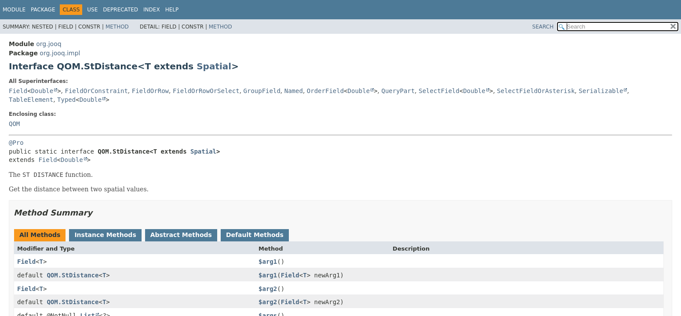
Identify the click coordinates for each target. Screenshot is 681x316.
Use (92, 10)
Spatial (214, 66)
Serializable (601, 90)
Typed (66, 99)
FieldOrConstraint (96, 90)
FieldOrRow (150, 90)
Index (151, 10)
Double (42, 90)
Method (117, 27)
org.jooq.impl (60, 53)
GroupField (262, 90)
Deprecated (120, 10)
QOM (14, 123)
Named (293, 90)
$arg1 (268, 261)
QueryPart (398, 90)
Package (43, 10)
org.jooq (48, 43)
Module (14, 10)
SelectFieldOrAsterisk (536, 90)
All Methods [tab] (39, 234)
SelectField (439, 90)
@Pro (16, 142)
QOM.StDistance (72, 275)
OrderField (325, 90)
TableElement (31, 99)
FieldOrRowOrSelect (206, 90)
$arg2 (268, 288)
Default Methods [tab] (255, 234)
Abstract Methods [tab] (181, 234)
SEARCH (543, 27)
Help (172, 10)
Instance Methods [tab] (105, 234)
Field (18, 90)
